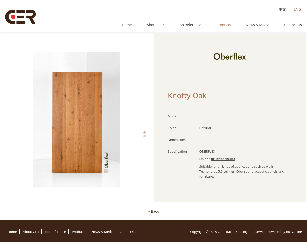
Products (223, 24)
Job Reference (190, 24)
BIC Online (294, 231)
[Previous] (153, 211)
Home (127, 24)
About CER (155, 24)
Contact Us (293, 24)
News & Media (257, 24)
